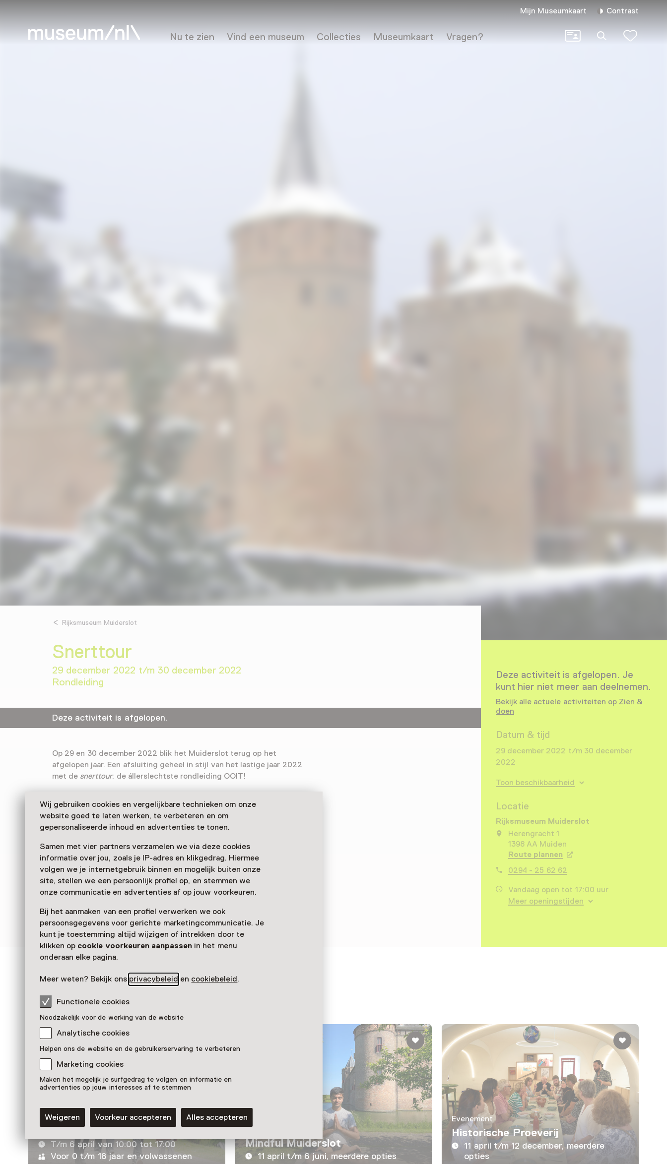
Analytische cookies (93, 1033)
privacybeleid (153, 979)
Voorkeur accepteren (133, 1117)
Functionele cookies (85, 1001)
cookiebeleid (214, 979)
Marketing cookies (90, 1064)
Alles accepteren (217, 1117)
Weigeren (62, 1117)
